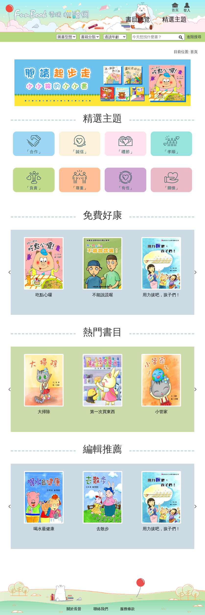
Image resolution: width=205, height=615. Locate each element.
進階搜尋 (194, 37)
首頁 (175, 7)
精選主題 (174, 19)
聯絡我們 (100, 609)
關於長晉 (74, 609)
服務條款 (127, 609)
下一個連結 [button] (195, 272)
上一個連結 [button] (9, 272)
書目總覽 (137, 19)
